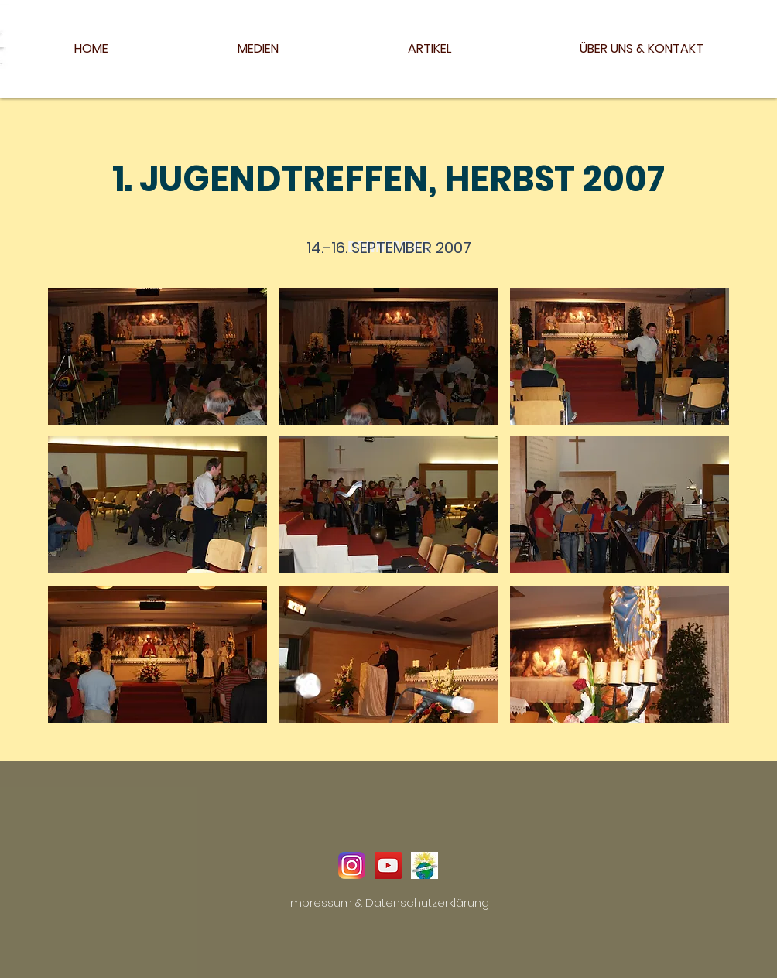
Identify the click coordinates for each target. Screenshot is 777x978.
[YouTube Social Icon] (388, 865)
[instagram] (351, 865)
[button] (157, 356)
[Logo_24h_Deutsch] (424, 865)
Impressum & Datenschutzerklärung (388, 902)
